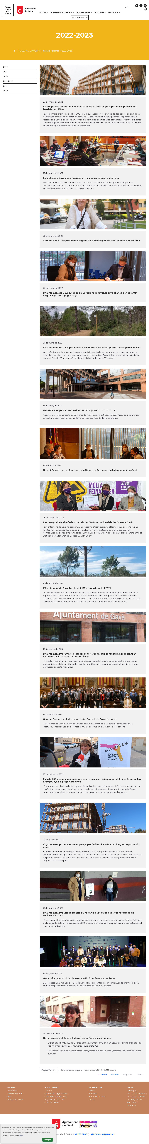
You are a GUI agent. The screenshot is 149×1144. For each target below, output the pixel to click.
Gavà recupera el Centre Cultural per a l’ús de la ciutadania (77, 1038)
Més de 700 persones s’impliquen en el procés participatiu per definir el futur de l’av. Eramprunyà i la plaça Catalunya (92, 780)
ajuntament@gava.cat (102, 1134)
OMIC (9, 1096)
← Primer (102, 1075)
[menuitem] (44, 12)
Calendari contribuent (55, 1096)
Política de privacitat (137, 1093)
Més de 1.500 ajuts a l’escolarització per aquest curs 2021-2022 (79, 410)
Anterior (115, 1075)
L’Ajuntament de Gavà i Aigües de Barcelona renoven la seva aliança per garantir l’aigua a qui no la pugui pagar (90, 294)
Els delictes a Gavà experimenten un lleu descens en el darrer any (81, 178)
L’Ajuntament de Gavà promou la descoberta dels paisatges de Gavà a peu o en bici (91, 347)
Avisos (92, 1090)
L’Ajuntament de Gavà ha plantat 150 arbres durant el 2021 (77, 588)
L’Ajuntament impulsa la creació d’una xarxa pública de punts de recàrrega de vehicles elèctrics (88, 914)
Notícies (93, 1093)
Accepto (47, 1140)
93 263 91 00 (80, 1134)
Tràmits (48, 1090)
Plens (92, 1099)
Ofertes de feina (15, 1099)
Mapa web (132, 1102)
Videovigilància (134, 1099)
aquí (21, 1135)
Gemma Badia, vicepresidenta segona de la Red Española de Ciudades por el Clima (91, 240)
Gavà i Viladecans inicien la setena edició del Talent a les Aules (79, 978)
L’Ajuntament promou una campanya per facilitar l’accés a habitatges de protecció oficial (91, 845)
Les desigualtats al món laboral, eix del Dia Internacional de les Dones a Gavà (88, 522)
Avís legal (131, 1090)
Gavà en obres (51, 1102)
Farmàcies (12, 1090)
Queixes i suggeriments (56, 1093)
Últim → (140, 1075)
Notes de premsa (97, 1096)
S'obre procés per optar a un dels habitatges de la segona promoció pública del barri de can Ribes (89, 108)
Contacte (131, 1105)
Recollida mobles (15, 1093)
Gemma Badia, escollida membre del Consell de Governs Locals (80, 719)
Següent (127, 1075)
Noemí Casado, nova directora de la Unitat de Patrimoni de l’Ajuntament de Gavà (90, 470)
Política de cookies (136, 1096)
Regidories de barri (54, 1099)
